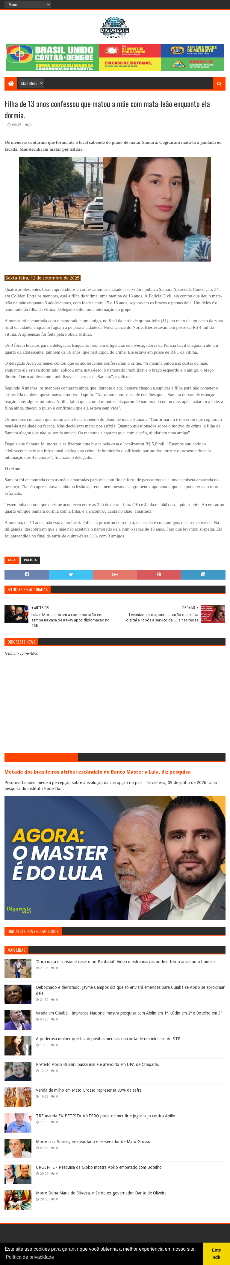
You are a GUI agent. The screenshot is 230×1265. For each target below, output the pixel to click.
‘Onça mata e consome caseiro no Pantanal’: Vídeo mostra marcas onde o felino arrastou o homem (125, 961)
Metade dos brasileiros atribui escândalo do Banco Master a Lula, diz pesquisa (97, 772)
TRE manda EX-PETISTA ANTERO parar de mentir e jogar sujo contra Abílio (105, 1115)
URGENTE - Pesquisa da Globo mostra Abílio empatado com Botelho (99, 1167)
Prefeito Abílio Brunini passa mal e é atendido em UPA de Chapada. (97, 1064)
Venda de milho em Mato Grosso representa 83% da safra (89, 1090)
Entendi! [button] (216, 1254)
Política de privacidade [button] (30, 1257)
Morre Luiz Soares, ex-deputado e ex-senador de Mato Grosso (93, 1141)
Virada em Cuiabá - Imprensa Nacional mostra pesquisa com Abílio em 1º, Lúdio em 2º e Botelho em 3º (129, 1013)
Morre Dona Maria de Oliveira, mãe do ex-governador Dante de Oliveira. (102, 1193)
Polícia (30, 560)
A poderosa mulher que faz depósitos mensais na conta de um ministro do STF (108, 1038)
